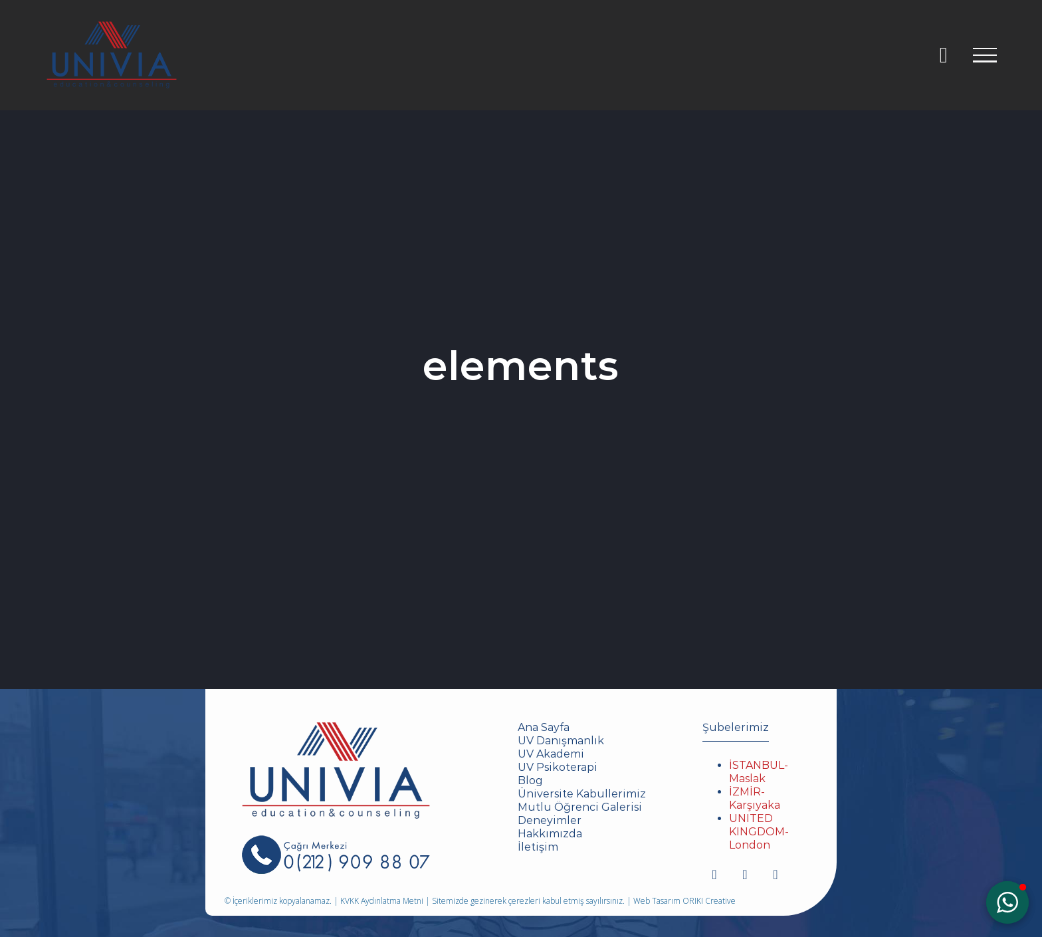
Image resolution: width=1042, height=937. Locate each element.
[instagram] (714, 874)
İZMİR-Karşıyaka (754, 798)
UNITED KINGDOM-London (759, 831)
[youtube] (745, 874)
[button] (1007, 902)
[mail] (775, 874)
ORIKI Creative (709, 900)
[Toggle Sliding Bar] (943, 55)
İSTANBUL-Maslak (758, 772)
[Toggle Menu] (985, 55)
